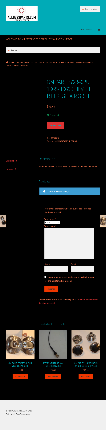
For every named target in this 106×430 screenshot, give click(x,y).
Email (74, 264)
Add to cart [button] (20, 376)
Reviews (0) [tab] (11, 168)
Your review (50, 226)
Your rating (50, 219)
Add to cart (55, 125)
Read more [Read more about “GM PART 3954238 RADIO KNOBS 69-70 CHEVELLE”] (85, 376)
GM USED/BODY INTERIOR (56, 62)
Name (47, 264)
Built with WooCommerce (18, 414)
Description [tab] (11, 160)
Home (11, 62)
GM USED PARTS (22, 62)
